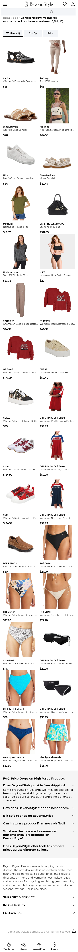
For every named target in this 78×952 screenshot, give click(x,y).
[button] (64, 4)
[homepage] (39, 4)
